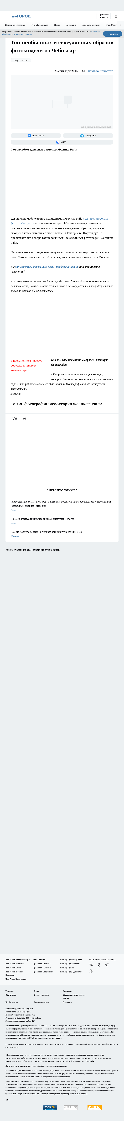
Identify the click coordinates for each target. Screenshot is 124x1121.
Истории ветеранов (15, 24)
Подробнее (91, 1061)
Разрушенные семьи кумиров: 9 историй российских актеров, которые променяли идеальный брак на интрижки (62, 506)
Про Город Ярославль (70, 963)
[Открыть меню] (7, 16)
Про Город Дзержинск (43, 972)
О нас (36, 991)
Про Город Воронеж (14, 963)
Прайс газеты (11, 1002)
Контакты (67, 991)
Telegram (9, 991)
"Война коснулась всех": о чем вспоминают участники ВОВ (62, 534)
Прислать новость (104, 16)
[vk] (15, 419)
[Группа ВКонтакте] (36, 135)
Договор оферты (41, 995)
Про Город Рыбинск (42, 968)
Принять (113, 33)
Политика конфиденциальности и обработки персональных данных (36, 1066)
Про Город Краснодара (15, 979)
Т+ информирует (39, 24)
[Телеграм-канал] (88, 135)
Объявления (10, 995)
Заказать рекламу (91, 24)
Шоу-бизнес (21, 60)
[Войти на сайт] (116, 16)
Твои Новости (39, 959)
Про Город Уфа (67, 968)
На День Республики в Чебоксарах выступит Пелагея (62, 521)
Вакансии (71, 24)
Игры (57, 24)
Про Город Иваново (42, 963)
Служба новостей (100, 71)
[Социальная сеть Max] (62, 142)
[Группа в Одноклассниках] (99, 965)
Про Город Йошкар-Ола (71, 959)
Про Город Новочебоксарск (17, 959)
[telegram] (25, 419)
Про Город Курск (13, 968)
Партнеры (67, 1002)
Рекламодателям (41, 1002)
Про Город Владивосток (71, 972)
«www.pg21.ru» (27, 1008)
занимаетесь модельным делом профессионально (47, 266)
